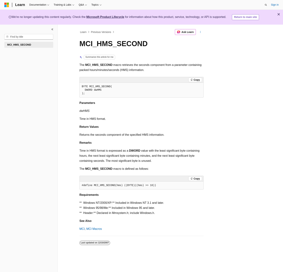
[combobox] (28, 37)
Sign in (275, 4)
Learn (83, 32)
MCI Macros (94, 228)
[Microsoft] (6, 5)
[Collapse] (52, 29)
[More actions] (200, 32)
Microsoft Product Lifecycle (105, 16)
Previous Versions (101, 32)
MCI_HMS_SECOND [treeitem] (19, 44)
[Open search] (265, 5)
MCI (82, 228)
